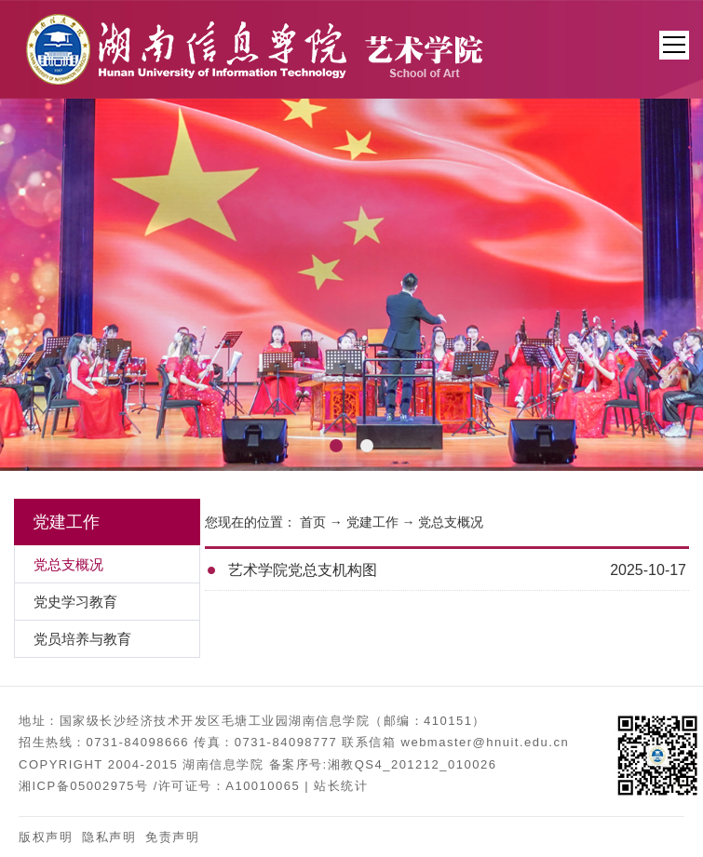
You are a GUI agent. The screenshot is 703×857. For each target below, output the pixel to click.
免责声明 (172, 837)
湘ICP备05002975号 (84, 786)
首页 (313, 522)
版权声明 (46, 837)
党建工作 (372, 522)
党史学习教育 (75, 601)
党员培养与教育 (82, 639)
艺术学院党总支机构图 (302, 570)
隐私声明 (109, 837)
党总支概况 (450, 522)
